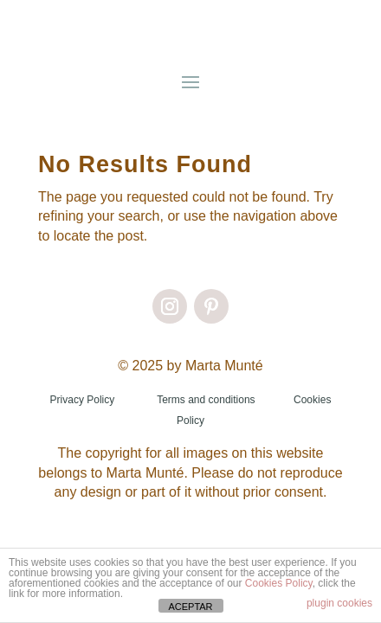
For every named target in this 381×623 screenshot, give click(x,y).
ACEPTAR (190, 606)
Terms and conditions (206, 400)
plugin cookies (339, 603)
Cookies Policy (279, 583)
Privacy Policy (82, 400)
